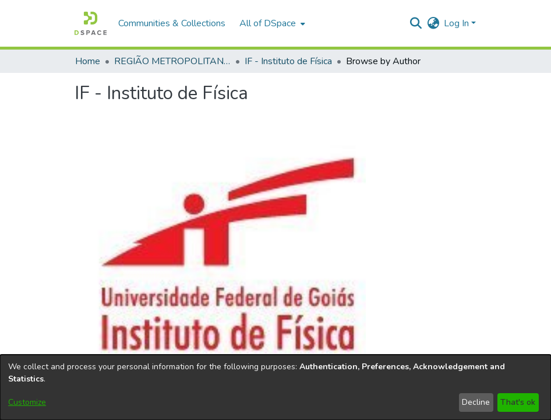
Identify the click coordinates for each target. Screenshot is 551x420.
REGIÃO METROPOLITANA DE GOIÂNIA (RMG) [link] (172, 61)
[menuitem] (271, 23)
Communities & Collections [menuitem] (171, 23)
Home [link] (87, 61)
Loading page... (105, 302)
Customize (27, 402)
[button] (91, 23)
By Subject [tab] (331, 232)
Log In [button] (457, 23)
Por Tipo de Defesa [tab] (510, 246)
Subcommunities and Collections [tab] (120, 232)
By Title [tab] (283, 232)
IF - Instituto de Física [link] (288, 61)
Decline (476, 402)
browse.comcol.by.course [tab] (421, 225)
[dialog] (275, 387)
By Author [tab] (236, 232)
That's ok (517, 402)
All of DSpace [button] (267, 23)
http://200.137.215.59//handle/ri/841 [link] (295, 116)
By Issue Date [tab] (188, 239)
